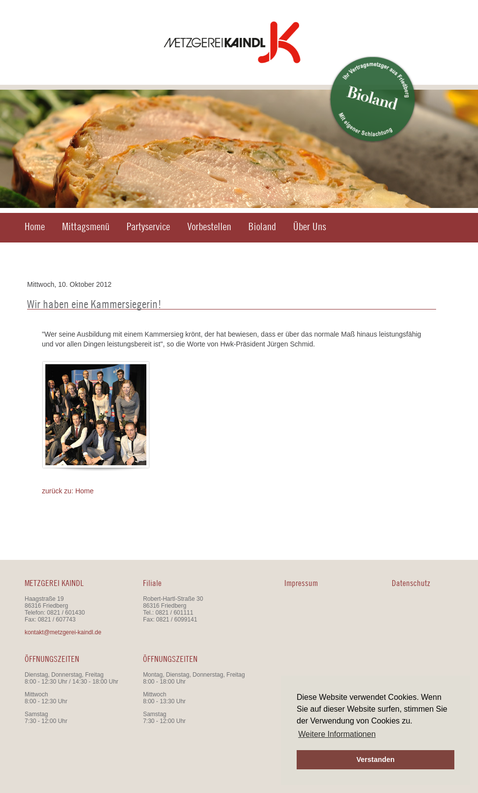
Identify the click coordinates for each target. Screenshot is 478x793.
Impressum (301, 583)
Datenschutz (411, 583)
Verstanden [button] (375, 759)
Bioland (262, 226)
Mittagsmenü (85, 226)
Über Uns (309, 226)
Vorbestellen (209, 226)
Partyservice (148, 226)
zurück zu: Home (68, 491)
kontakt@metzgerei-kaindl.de (63, 632)
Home (35, 226)
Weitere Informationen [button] (337, 734)
